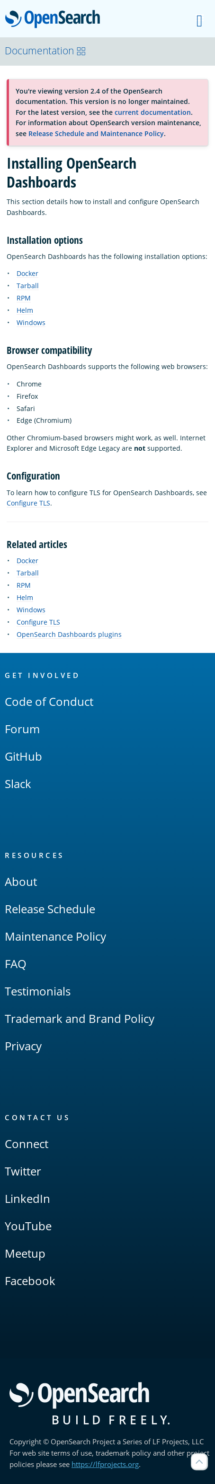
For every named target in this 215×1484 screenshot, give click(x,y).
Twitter (23, 1171)
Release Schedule (50, 909)
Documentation (45, 50)
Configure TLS (28, 502)
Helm (25, 310)
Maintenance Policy (55, 936)
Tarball (28, 285)
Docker (27, 273)
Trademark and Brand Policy (79, 1018)
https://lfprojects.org (105, 1464)
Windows (31, 322)
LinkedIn (27, 1198)
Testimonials (38, 991)
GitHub (23, 756)
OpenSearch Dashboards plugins (69, 634)
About (21, 881)
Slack (18, 783)
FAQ (16, 963)
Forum (22, 729)
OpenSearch (55, 20)
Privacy (23, 1046)
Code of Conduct (49, 701)
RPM (24, 297)
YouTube (28, 1226)
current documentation (153, 112)
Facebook (30, 1280)
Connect (26, 1143)
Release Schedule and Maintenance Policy (96, 133)
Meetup (25, 1253)
